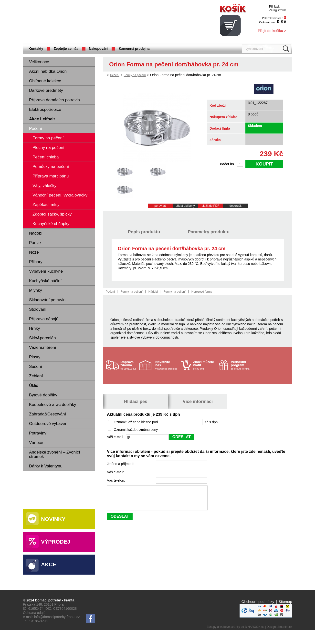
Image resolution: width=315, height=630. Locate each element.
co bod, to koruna (242, 365)
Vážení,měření (42, 347)
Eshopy (211, 627)
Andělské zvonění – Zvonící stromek (54, 454)
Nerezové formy (201, 291)
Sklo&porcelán (42, 338)
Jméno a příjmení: (121, 464)
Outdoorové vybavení (49, 423)
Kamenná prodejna (134, 49)
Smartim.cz (284, 627)
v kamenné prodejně (167, 365)
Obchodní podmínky (258, 601)
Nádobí (35, 233)
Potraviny (37, 433)
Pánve (35, 242)
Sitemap (285, 601)
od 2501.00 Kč (129, 365)
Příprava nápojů (43, 319)
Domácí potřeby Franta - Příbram (71, 22)
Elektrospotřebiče (45, 109)
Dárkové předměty (46, 90)
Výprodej (55, 542)
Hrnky (34, 328)
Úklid (33, 385)
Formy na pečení (135, 75)
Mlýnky (35, 290)
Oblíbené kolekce (45, 81)
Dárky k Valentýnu (46, 466)
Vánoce (36, 442)
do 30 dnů (205, 365)
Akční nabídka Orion (48, 71)
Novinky (53, 519)
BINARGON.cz (254, 627)
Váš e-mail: (116, 472)
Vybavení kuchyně (46, 271)
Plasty (34, 357)
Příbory (35, 261)
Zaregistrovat (277, 10)
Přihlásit (274, 6)
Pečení (35, 128)
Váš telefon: (116, 480)
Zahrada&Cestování (47, 414)
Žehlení (36, 376)
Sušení (35, 366)
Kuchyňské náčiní (45, 281)
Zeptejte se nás (66, 49)
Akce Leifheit (42, 119)
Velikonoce (39, 62)
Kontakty (36, 49)
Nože (34, 252)
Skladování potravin (47, 300)
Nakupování (98, 49)
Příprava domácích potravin (54, 100)
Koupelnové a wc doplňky (52, 404)
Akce (48, 564)
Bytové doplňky (43, 395)
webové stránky (230, 627)
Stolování (37, 309)
